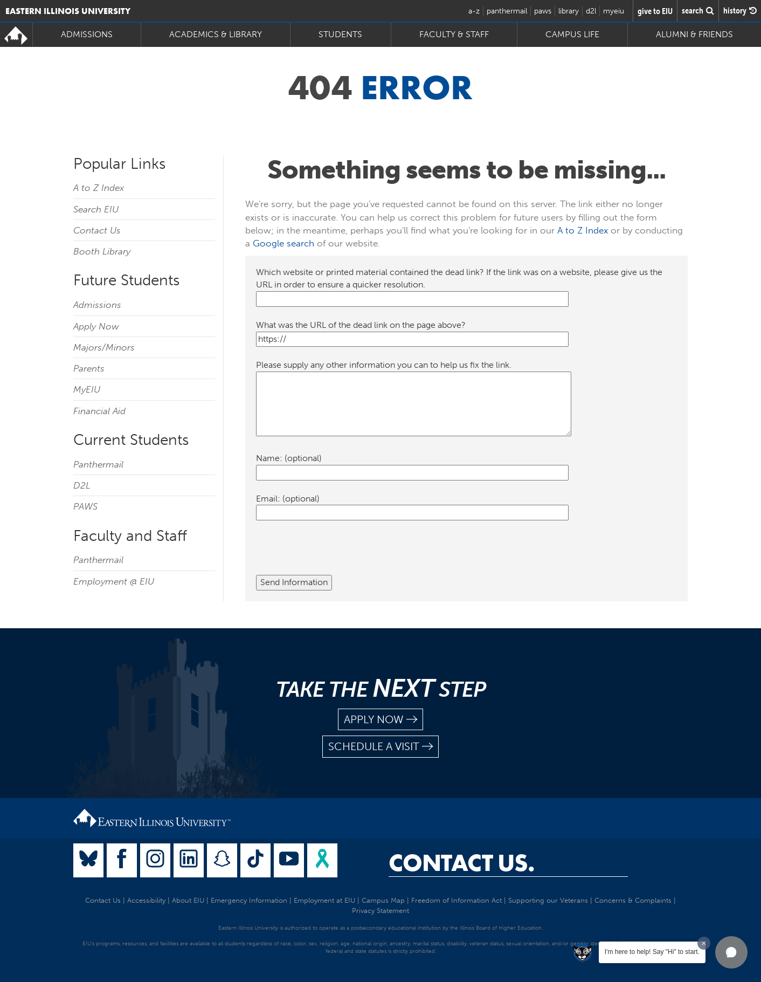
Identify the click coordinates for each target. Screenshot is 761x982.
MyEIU (86, 389)
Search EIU (96, 209)
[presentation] (338, 554)
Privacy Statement (380, 911)
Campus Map (383, 900)
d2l (591, 11)
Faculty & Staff (454, 34)
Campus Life (572, 34)
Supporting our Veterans (548, 900)
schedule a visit (380, 746)
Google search (283, 243)
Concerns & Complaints (633, 900)
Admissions (87, 34)
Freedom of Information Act (456, 900)
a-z (474, 11)
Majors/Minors (104, 347)
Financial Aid (99, 411)
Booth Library (101, 251)
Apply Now (96, 326)
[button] (731, 952)
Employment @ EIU (113, 581)
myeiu (613, 11)
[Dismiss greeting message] (703, 943)
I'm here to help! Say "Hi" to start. (652, 952)
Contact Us (97, 230)
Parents (89, 368)
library (568, 11)
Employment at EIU (324, 900)
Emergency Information (249, 900)
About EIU (188, 900)
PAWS (85, 506)
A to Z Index (98, 187)
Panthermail (98, 464)
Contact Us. (462, 862)
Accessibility (146, 900)
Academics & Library (215, 34)
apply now (380, 719)
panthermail (507, 11)
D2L (82, 485)
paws (542, 11)
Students (340, 34)
